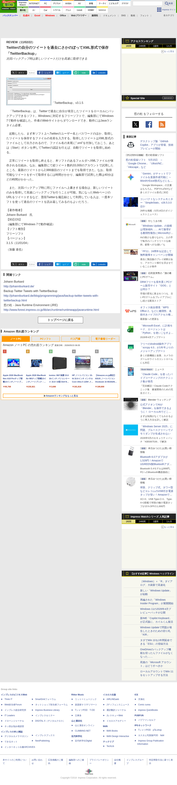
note (84, 73)
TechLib (110, 746)
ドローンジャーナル (14, 721)
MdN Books (112, 731)
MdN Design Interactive (118, 736)
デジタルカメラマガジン (16, 736)
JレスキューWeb (115, 715)
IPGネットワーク (143, 725)
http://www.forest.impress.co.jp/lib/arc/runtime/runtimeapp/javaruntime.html (51, 309)
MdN (105, 726)
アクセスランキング (142, 41)
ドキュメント (109, 15)
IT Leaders (10, 715)
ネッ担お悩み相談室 (14, 726)
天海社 (141, 699)
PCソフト (45, 338)
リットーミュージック (86, 699)
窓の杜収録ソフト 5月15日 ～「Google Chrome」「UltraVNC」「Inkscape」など (145, 163)
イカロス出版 (109, 694)
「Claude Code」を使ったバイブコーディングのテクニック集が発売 (156, 378)
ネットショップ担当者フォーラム (51, 704)
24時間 (142, 46)
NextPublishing (42, 740)
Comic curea (144, 704)
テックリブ (108, 741)
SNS (123, 15)
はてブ (66, 73)
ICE (136, 694)
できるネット (11, 741)
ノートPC (15, 338)
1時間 (128, 46)
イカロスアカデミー (116, 721)
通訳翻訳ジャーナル (116, 710)
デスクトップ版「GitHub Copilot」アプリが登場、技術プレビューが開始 (156, 145)
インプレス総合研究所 (15, 710)
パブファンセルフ (147, 720)
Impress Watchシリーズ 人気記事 (150, 516)
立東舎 (78, 715)
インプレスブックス (45, 735)
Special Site (138, 98)
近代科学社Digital (83, 740)
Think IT (8, 699)
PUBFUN (139, 715)
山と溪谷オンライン (84, 725)
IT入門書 (75, 338)
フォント (144, 15)
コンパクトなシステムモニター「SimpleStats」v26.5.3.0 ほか (157, 203)
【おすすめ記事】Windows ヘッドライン (152, 573)
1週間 (156, 46)
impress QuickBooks (148, 710)
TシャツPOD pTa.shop (150, 730)
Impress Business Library (47, 710)
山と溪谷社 (76, 721)
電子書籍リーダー (105, 338)
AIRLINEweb (113, 699)
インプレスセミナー (45, 715)
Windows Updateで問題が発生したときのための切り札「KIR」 (156, 631)
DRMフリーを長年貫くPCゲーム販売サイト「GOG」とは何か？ (156, 285)
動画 (133, 15)
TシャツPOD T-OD (85, 710)
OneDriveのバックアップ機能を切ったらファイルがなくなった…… (156, 653)
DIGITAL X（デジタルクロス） (50, 721)
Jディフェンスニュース (118, 704)
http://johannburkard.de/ (19, 286)
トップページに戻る (61, 319)
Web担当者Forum (13, 704)
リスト (32, 73)
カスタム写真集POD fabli (151, 735)
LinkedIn (102, 73)
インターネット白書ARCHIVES (20, 747)
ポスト (21, 73)
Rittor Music (77, 694)
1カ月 (169, 46)
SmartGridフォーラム (45, 699)
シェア (48, 73)
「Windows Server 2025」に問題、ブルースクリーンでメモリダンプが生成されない (156, 430)
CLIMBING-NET (82, 731)
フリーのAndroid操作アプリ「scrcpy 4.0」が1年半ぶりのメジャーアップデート (156, 347)
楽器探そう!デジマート (86, 704)
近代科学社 (76, 736)
